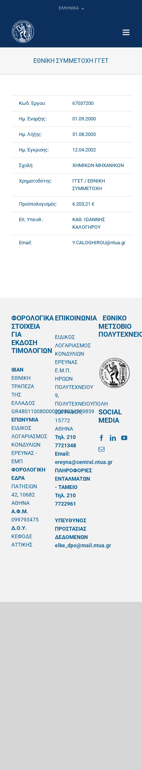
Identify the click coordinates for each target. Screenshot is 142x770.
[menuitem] (71, 8)
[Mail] (101, 449)
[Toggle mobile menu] (127, 32)
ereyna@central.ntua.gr (83, 462)
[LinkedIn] (113, 438)
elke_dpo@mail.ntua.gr (83, 545)
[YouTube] (124, 438)
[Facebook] (101, 438)
